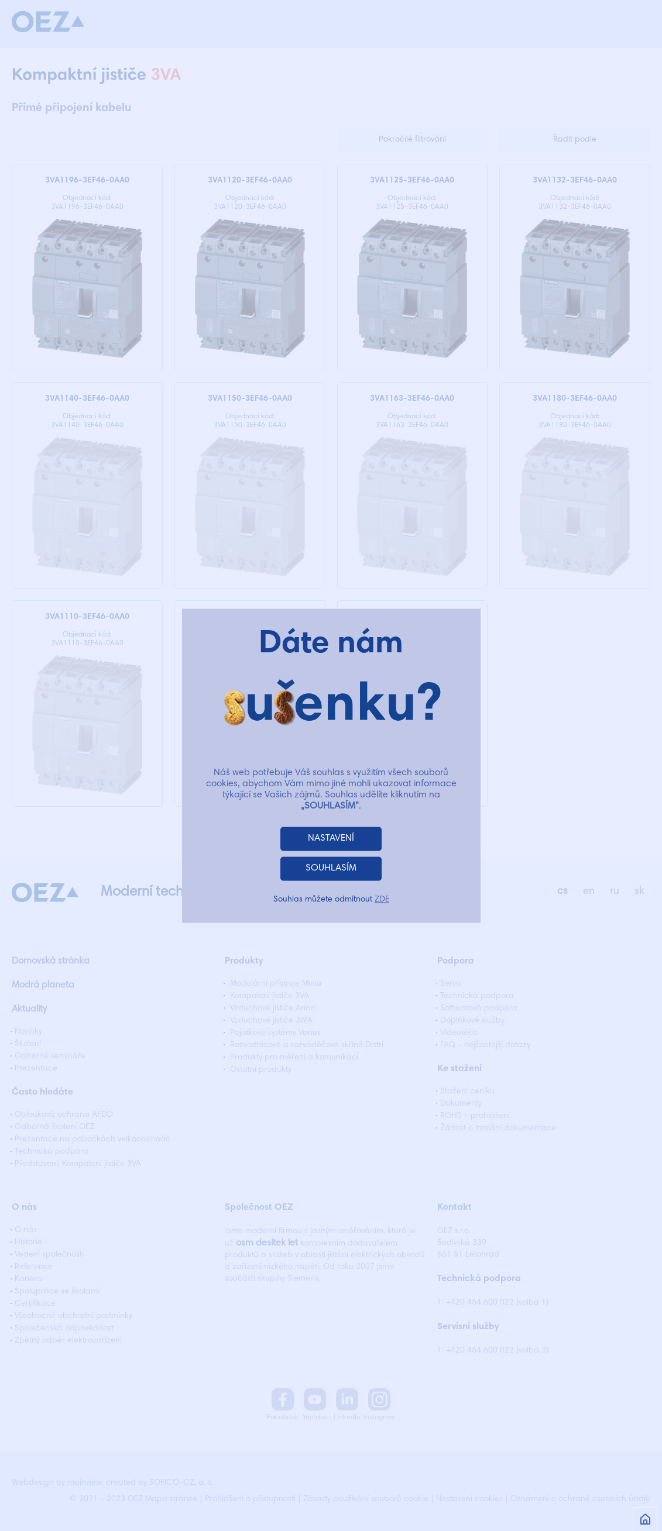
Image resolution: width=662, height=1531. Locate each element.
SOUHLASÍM (331, 868)
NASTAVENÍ (331, 838)
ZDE (382, 900)
